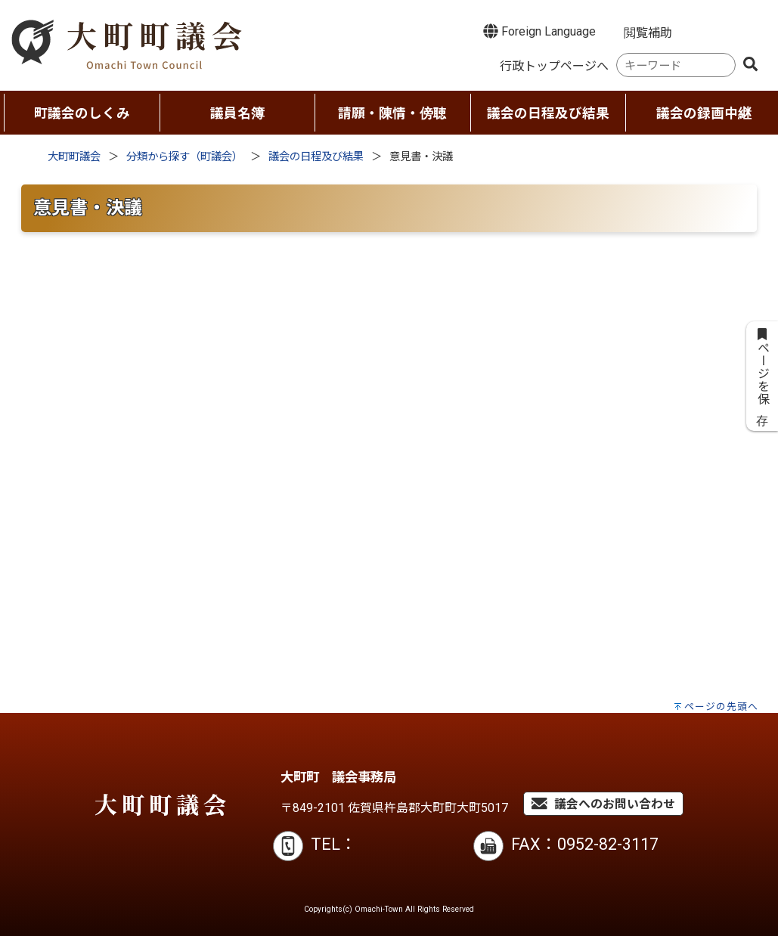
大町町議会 (74, 156)
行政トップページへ (554, 66)
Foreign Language (539, 31)
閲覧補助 (648, 33)
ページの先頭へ (721, 706)
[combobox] (676, 65)
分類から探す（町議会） (184, 156)
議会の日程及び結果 (316, 156)
